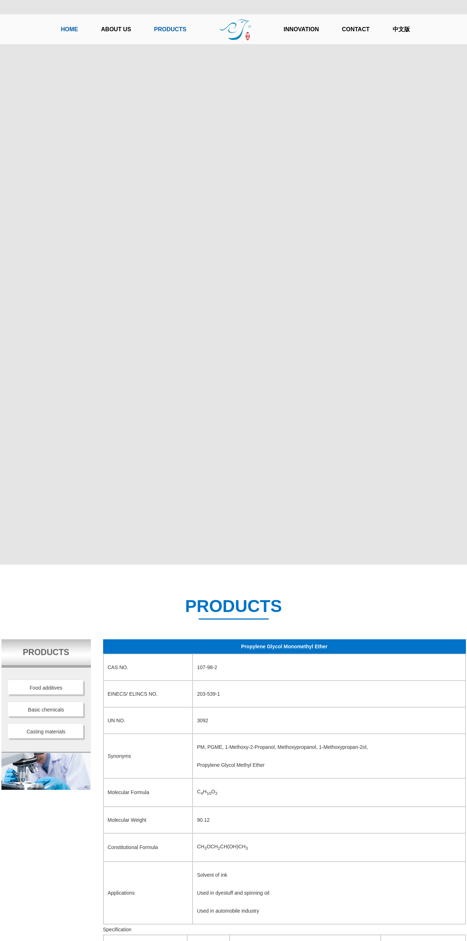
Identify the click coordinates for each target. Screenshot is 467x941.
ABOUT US (116, 29)
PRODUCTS (170, 29)
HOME (69, 29)
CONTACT (356, 29)
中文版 (401, 29)
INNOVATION (301, 29)
